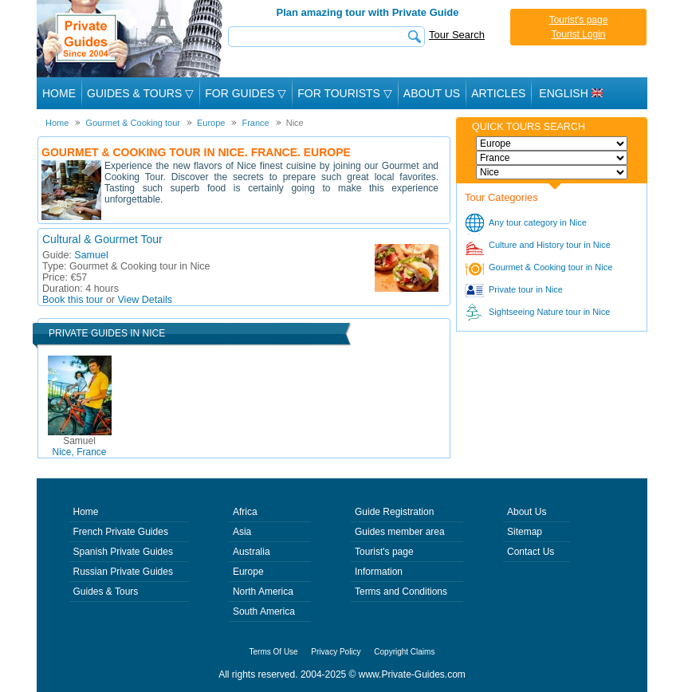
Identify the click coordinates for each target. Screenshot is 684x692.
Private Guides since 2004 (131, 38)
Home (59, 93)
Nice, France (79, 446)
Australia (251, 551)
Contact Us (530, 551)
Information (379, 571)
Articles (498, 93)
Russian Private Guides (123, 571)
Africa (245, 511)
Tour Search (457, 35)
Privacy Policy (335, 651)
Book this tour (72, 299)
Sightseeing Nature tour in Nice (549, 312)
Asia (242, 531)
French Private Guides (120, 531)
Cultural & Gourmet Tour (102, 239)
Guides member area (400, 531)
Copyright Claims (404, 651)
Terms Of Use (274, 651)
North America (263, 591)
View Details (145, 299)
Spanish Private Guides (123, 551)
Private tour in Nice (526, 289)
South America (264, 611)
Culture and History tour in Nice (550, 245)
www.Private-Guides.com (412, 674)
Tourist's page (578, 20)
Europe (248, 571)
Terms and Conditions (401, 591)
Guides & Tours (106, 591)
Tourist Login (578, 34)
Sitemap (524, 531)
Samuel (91, 255)
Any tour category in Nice (538, 222)
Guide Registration (394, 511)
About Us (431, 93)
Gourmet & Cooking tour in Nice (550, 267)
